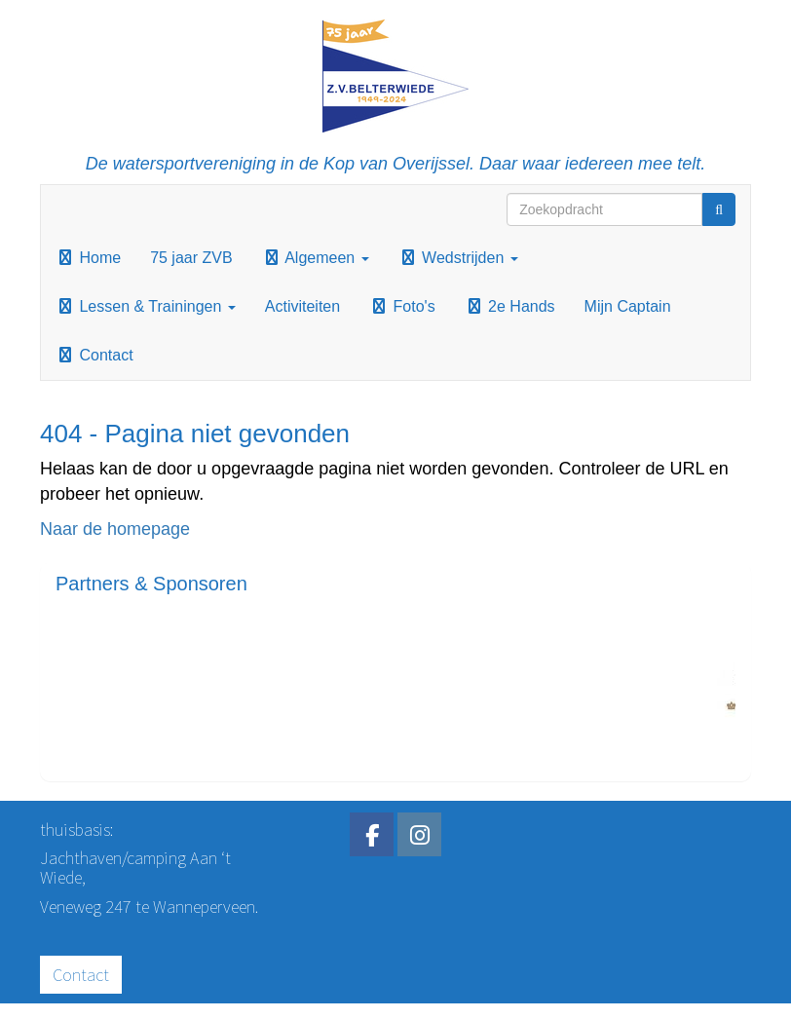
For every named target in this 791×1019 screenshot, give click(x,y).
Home (88, 257)
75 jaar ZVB (191, 257)
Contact (94, 355)
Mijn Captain (627, 306)
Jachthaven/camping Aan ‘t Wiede (135, 867)
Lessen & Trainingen (146, 306)
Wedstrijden (458, 257)
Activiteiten (302, 306)
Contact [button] (81, 974)
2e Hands (510, 306)
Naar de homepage (115, 529)
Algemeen (315, 257)
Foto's (402, 306)
